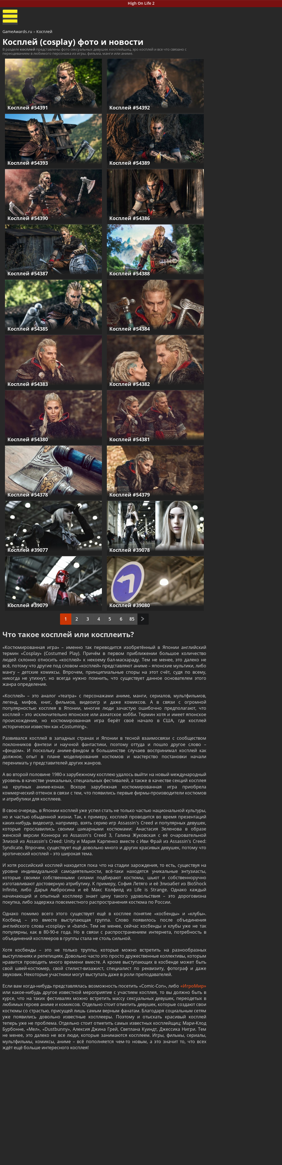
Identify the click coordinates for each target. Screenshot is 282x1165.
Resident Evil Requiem (233, 249)
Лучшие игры (27, 1155)
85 (127, 596)
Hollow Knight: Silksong (234, 378)
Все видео (161, 1155)
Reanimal (217, 292)
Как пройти (255, 449)
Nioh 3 (213, 335)
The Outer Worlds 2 (229, 422)
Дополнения (210, 1159)
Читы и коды (72, 1159)
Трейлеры (161, 1159)
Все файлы (208, 1155)
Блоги (249, 1155)
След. (138, 596)
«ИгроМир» (16, 983)
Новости (114, 1155)
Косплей (45, 33)
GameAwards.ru (17, 33)
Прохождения (73, 1155)
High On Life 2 (141, 3)
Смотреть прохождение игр (228, 435)
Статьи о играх (120, 1159)
